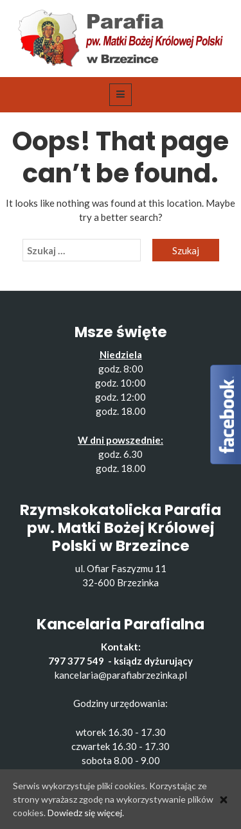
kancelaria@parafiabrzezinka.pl (121, 675)
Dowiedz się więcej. (86, 812)
